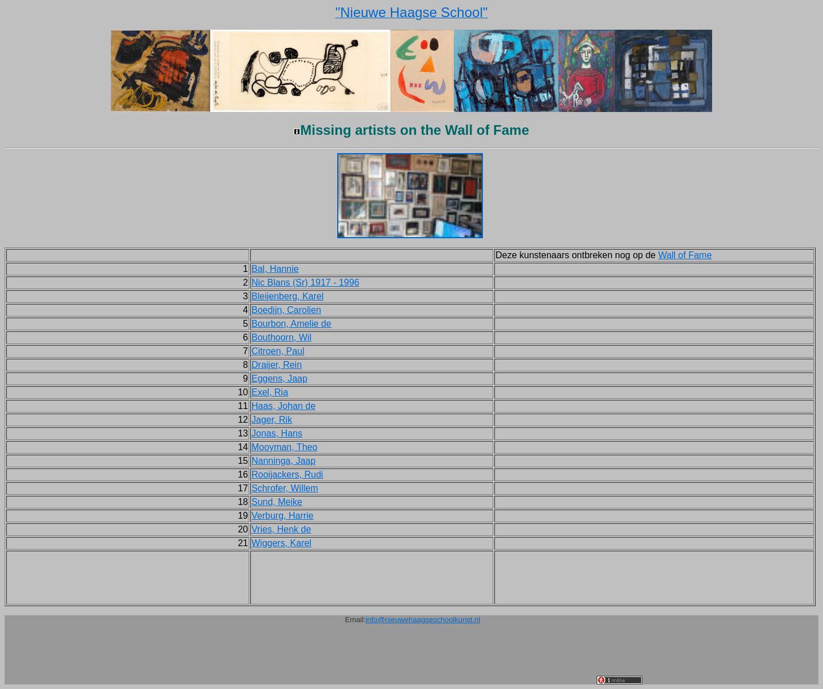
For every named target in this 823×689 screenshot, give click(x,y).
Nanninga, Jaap (283, 461)
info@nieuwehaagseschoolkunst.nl (423, 619)
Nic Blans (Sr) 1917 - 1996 (305, 282)
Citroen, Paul (278, 351)
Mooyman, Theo (284, 447)
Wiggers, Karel (281, 543)
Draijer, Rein (276, 365)
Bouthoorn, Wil (281, 337)
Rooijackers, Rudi (287, 474)
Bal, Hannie (275, 269)
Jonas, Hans (276, 433)
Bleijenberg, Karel (287, 296)
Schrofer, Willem (284, 488)
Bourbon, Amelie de (291, 324)
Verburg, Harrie (282, 515)
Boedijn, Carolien (286, 310)
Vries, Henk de (281, 529)
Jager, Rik (271, 419)
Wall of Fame (685, 255)
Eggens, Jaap (279, 378)
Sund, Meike (276, 502)
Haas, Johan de (283, 406)
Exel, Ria (269, 392)
